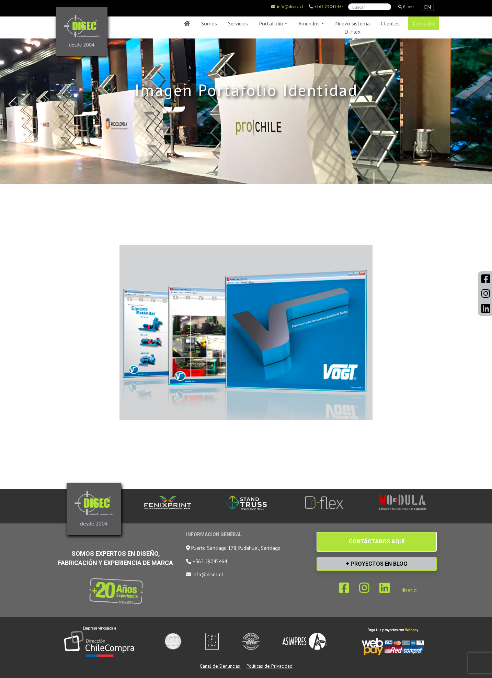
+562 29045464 (326, 6)
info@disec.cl (287, 6)
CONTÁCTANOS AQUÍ (376, 541)
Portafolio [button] (271, 23)
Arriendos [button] (309, 23)
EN (427, 6)
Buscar (406, 6)
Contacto (423, 23)
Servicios (238, 23)
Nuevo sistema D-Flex (352, 27)
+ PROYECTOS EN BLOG (376, 564)
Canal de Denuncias (220, 666)
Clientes (390, 23)
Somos (209, 23)
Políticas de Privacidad (270, 666)
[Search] (369, 6)
